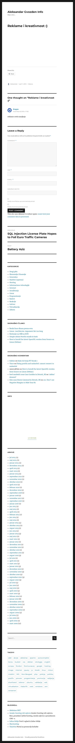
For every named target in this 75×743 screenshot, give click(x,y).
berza (10, 662)
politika (50, 674)
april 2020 (13, 485)
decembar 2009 (15, 602)
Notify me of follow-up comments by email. (21, 201)
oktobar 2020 (14, 482)
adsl (9, 658)
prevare (19, 678)
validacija (38, 682)
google (39, 666)
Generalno (13, 277)
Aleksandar (13, 84)
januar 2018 (13, 495)
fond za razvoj (29, 666)
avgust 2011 (13, 555)
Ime (10, 170)
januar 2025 (14, 463)
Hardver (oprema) (16, 280)
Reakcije (12, 301)
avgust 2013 (14, 528)
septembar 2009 (15, 610)
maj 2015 (12, 509)
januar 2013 (13, 534)
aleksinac (24, 658)
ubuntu (30, 682)
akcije (16, 658)
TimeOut (12, 727)
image (10, 670)
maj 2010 (12, 588)
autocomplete (43, 658)
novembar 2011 (15, 547)
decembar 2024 (15, 466)
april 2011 (13, 561)
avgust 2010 (14, 580)
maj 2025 (13, 460)
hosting (47, 666)
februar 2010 (14, 596)
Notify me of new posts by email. (18, 207)
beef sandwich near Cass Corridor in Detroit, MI (27, 374)
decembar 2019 (15, 490)
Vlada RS (24, 686)
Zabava (30, 84)
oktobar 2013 (14, 525)
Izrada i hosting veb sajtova (20, 713)
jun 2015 (12, 506)
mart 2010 (13, 593)
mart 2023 (13, 471)
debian (30, 662)
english (47, 662)
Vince (11, 364)
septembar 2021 (15, 476)
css (24, 662)
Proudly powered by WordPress (34, 737)
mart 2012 (13, 539)
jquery (26, 670)
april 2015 (13, 512)
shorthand (12, 682)
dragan (16, 109)
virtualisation (13, 686)
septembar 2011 (15, 553)
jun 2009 (12, 618)
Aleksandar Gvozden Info (25, 12)
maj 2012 (12, 536)
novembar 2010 (15, 572)
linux (44, 670)
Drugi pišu (13, 272)
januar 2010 (13, 599)
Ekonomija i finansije (17, 274)
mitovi (50, 670)
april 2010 (13, 591)
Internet (12, 288)
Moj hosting (14, 724)
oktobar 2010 (14, 574)
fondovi (19, 666)
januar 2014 (13, 523)
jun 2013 (12, 531)
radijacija (50, 678)
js (32, 670)
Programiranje (15, 296)
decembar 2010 (15, 569)
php (36, 674)
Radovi (12, 299)
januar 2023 (14, 474)
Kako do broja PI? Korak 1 (27, 361)
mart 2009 (13, 623)
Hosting (12, 282)
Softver (12, 304)
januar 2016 (14, 504)
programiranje (29, 678)
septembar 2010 (15, 577)
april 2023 (13, 468)
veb (45, 682)
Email (10, 179)
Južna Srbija (14, 721)
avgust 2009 (14, 613)
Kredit (37, 670)
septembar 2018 (15, 493)
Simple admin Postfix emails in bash (23, 337)
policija (42, 674)
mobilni (11, 674)
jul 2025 (12, 457)
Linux (11, 293)
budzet (18, 662)
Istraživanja (14, 291)
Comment (12, 141)
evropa (11, 666)
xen (46, 686)
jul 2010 (12, 583)
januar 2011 (13, 566)
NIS (18, 674)
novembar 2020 (15, 479)
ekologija (38, 662)
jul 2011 (12, 558)
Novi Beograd (26, 674)
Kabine (12, 361)
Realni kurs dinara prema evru (21, 328)
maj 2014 (12, 520)
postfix (11, 678)
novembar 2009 (15, 604)
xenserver (12, 690)
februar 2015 (14, 515)
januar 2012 (13, 542)
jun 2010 (12, 585)
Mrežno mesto (13, 189)
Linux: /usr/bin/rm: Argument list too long (26, 331)
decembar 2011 (15, 544)
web (31, 686)
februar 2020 (14, 487)
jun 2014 (12, 517)
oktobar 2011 (14, 550)
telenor (21, 682)
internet (19, 670)
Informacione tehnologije (19, 285)
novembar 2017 (15, 498)
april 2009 (13, 621)
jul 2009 (12, 615)
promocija (41, 678)
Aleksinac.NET (15, 710)
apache (33, 658)
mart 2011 (13, 564)
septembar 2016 (15, 501)
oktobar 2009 (14, 607)
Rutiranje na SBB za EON (19, 334)
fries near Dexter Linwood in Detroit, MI (25, 380)
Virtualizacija (14, 307)
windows (38, 686)
